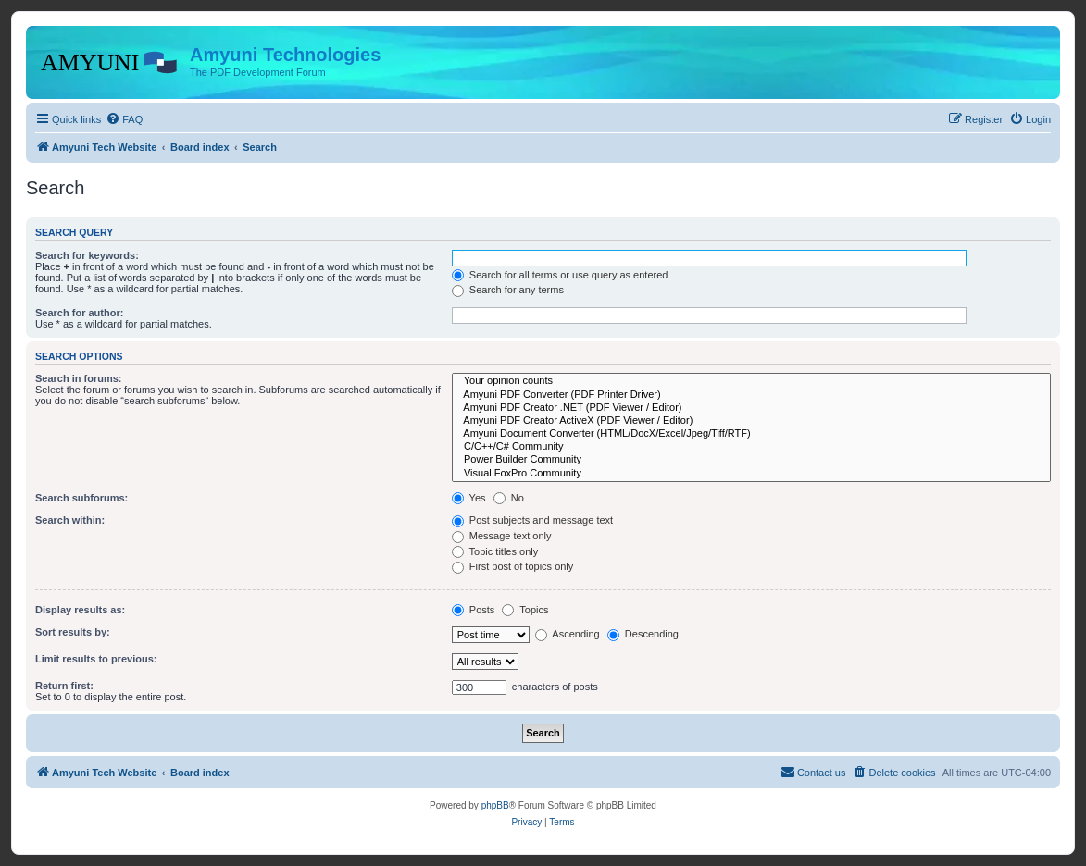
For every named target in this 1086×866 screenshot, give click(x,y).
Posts (473, 609)
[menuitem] (124, 119)
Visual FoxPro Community (751, 473)
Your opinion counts (751, 381)
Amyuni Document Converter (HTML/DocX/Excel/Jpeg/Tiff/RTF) (751, 433)
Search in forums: (78, 378)
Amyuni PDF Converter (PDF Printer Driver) (751, 395)
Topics (525, 609)
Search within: (70, 520)
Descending (643, 633)
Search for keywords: (87, 255)
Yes (469, 497)
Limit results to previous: (95, 658)
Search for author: (79, 312)
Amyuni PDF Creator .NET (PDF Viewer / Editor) (751, 408)
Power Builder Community (751, 459)
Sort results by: (72, 631)
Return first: (64, 685)
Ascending (567, 633)
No (508, 497)
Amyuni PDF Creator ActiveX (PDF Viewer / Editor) (751, 420)
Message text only (502, 535)
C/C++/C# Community (751, 446)
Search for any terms (508, 289)
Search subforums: (81, 497)
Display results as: (80, 609)
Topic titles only (495, 551)
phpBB (495, 805)
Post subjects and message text (532, 520)
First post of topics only (513, 566)
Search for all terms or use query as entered (560, 274)
